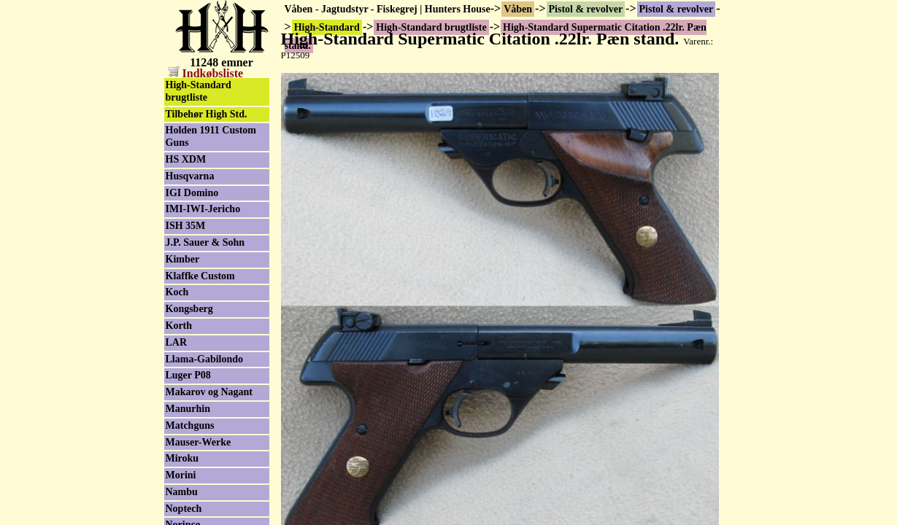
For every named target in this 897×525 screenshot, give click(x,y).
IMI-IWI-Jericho (203, 208)
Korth (179, 325)
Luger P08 (188, 375)
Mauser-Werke (198, 442)
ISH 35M (186, 225)
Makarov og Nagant (209, 391)
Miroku (182, 458)
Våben (518, 9)
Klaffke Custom (200, 276)
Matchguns (190, 425)
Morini (181, 475)
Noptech (184, 508)
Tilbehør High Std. (206, 114)
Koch (177, 292)
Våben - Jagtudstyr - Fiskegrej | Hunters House (387, 9)
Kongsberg (189, 308)
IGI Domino (192, 192)
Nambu (182, 491)
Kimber (183, 259)
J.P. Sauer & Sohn (205, 242)
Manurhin (188, 408)
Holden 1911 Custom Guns (211, 136)
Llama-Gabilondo (205, 359)
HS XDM (186, 159)
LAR (177, 342)
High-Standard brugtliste (198, 91)
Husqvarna (190, 176)
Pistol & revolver (586, 9)
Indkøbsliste (206, 73)
